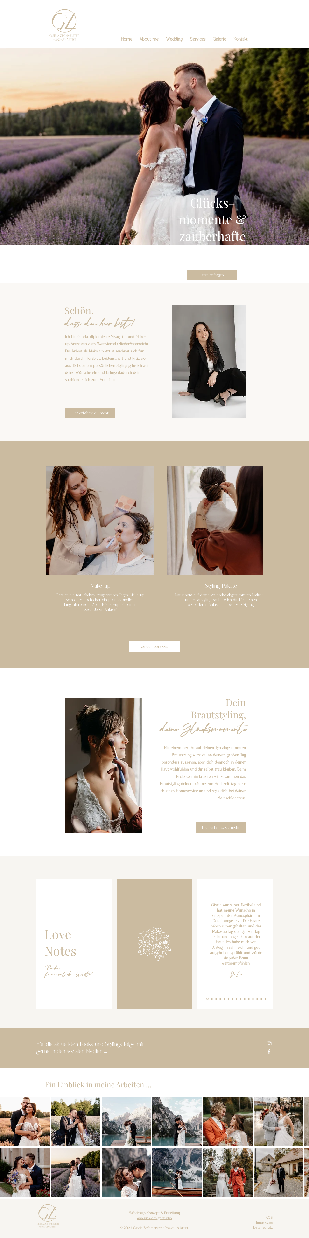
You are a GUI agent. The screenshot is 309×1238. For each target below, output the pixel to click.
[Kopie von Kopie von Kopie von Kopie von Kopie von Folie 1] (228, 999)
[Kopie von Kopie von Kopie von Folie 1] (220, 999)
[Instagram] (269, 1044)
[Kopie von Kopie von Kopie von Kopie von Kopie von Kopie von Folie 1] (232, 999)
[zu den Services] (154, 646)
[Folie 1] (207, 999)
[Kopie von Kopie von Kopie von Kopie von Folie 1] (224, 999)
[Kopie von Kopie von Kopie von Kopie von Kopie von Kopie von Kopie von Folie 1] (236, 999)
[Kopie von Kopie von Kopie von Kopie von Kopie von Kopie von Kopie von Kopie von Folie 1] (240, 999)
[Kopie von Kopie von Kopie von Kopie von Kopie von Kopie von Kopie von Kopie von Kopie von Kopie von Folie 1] (249, 999)
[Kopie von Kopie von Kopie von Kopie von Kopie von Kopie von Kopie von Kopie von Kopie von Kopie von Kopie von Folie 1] (253, 999)
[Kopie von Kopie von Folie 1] (216, 999)
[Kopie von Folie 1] (212, 999)
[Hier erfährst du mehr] (90, 413)
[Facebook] (269, 1051)
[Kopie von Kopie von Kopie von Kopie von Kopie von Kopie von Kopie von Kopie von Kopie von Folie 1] (245, 999)
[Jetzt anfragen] (212, 275)
